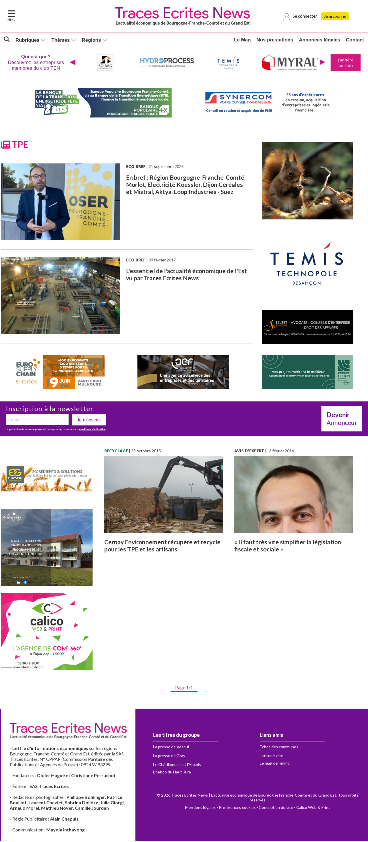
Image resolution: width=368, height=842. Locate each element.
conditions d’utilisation (92, 430)
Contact (355, 40)
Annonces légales (319, 40)
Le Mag (242, 40)
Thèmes (60, 40)
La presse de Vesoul (171, 747)
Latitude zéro (271, 756)
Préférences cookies (237, 808)
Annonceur (342, 419)
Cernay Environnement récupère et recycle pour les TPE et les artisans (162, 546)
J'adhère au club (345, 63)
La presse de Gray (169, 756)
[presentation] (72, 63)
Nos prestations (275, 40)
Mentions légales (200, 808)
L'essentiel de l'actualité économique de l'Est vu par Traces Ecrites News (186, 275)
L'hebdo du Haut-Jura (172, 773)
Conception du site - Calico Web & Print (294, 808)
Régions (91, 40)
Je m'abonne (335, 16)
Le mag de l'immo (275, 764)
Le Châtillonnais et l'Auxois (177, 765)
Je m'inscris (89, 421)
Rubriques (27, 40)
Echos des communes (279, 747)
